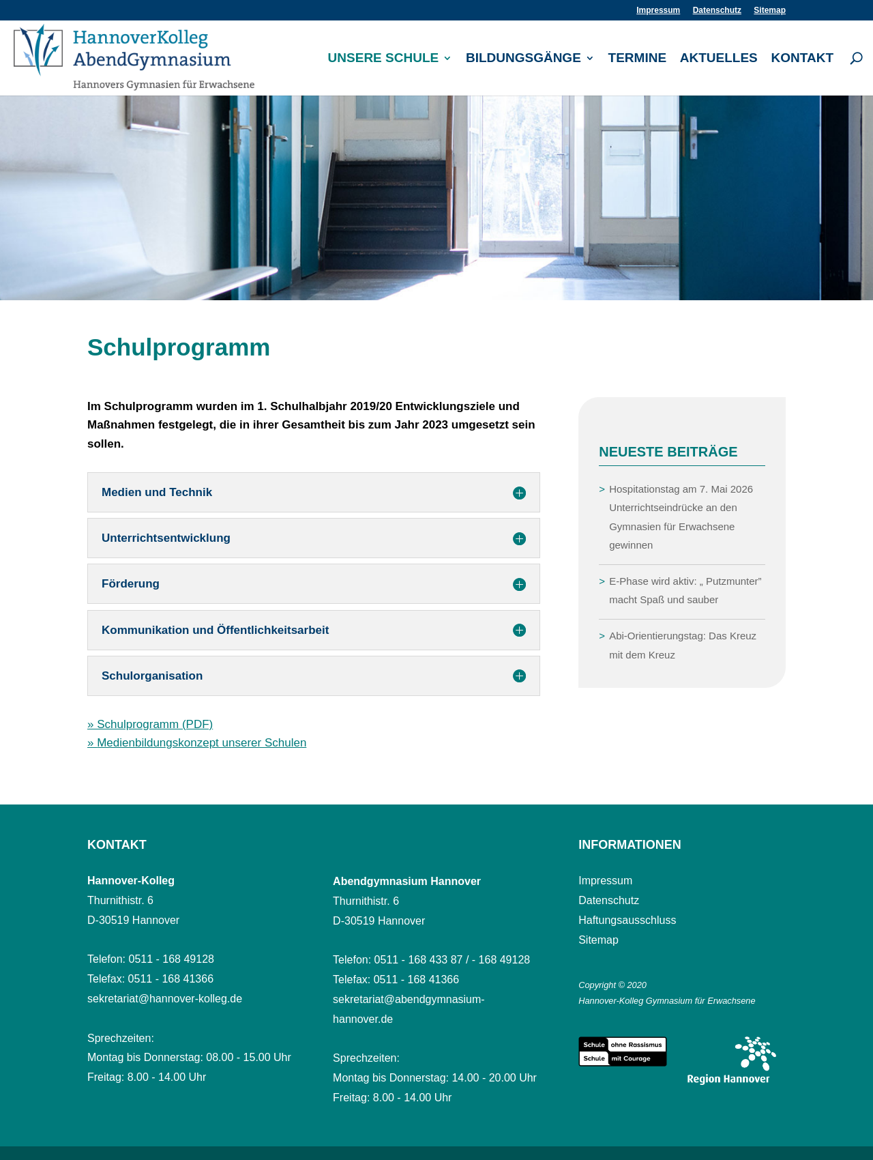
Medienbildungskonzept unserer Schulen (201, 742)
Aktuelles (719, 59)
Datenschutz (717, 10)
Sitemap (770, 10)
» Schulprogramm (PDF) (150, 724)
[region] (436, 198)
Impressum (658, 10)
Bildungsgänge (523, 59)
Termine (637, 59)
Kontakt (802, 59)
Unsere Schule (383, 59)
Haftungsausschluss (627, 920)
